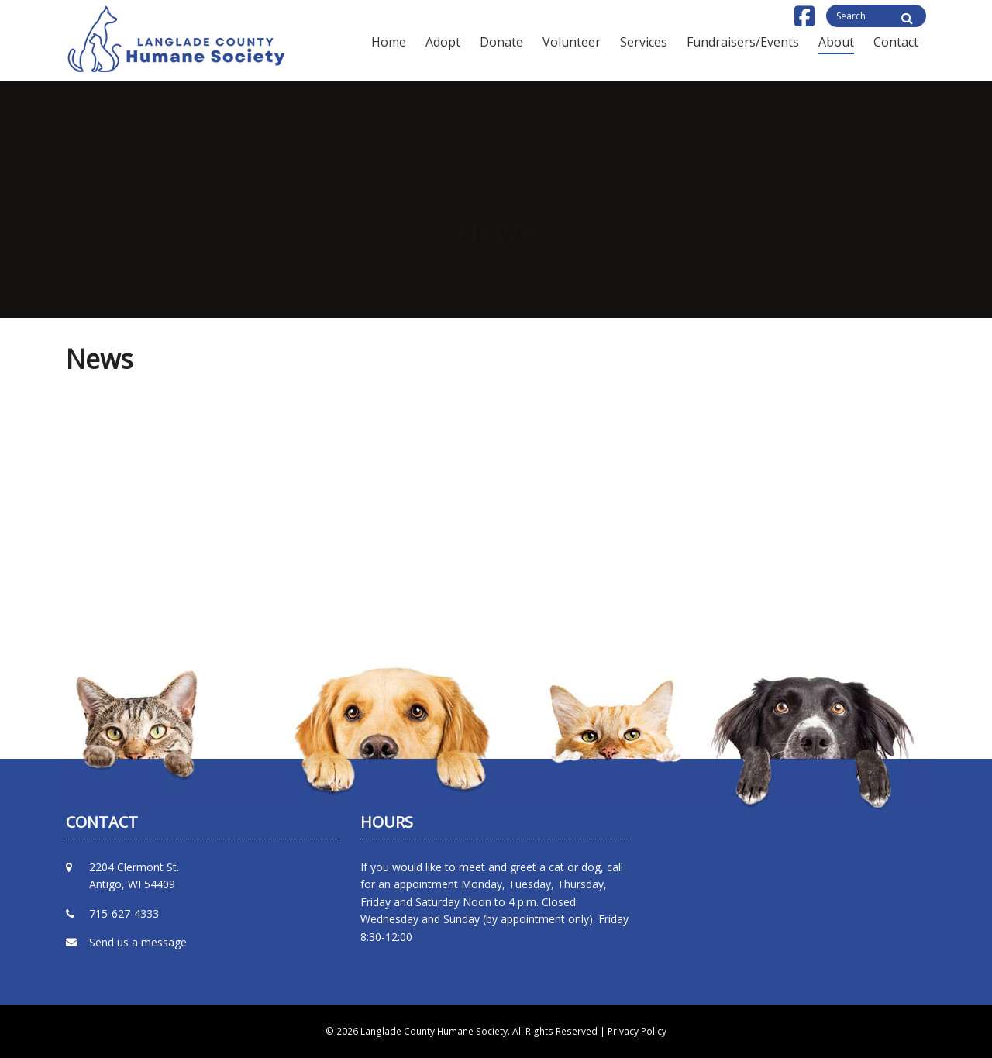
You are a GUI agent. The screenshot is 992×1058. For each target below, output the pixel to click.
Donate (501, 41)
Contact (895, 41)
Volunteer (571, 41)
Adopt (442, 41)
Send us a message (138, 942)
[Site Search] (907, 18)
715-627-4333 (124, 913)
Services (643, 41)
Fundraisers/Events (743, 41)
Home (388, 41)
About (836, 41)
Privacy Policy (637, 1031)
